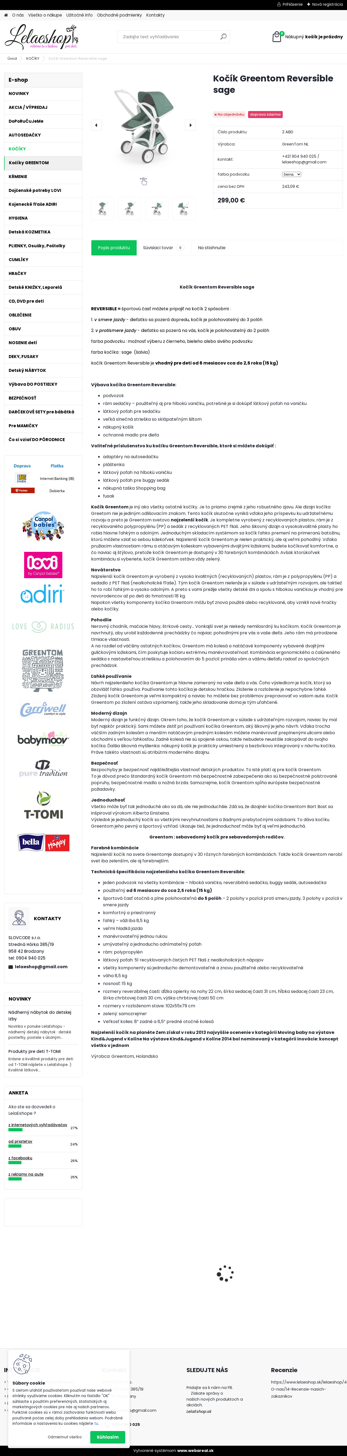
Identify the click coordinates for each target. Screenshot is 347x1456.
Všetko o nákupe (45, 15)
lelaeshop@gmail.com (41, 967)
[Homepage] (6, 15)
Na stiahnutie (212, 248)
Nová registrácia (327, 4)
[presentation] (96, 125)
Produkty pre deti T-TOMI (34, 1051)
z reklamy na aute (25, 1174)
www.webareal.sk (195, 1450)
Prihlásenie (293, 4)
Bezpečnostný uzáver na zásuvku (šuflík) (313, 1258)
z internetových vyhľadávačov (37, 1125)
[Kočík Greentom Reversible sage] (143, 125)
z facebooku (20, 1158)
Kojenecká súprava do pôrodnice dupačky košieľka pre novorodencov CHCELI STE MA (119, 1273)
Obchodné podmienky (119, 15)
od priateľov (20, 1141)
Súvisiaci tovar (164, 248)
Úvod (12, 58)
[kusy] (103, 1310)
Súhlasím (108, 1437)
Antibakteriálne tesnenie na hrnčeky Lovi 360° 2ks (185, 1270)
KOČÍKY (32, 58)
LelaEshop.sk (199, 1411)
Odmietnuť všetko (65, 1437)
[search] (223, 38)
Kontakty (155, 15)
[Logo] (41, 36)
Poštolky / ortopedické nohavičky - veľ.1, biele (246, 1284)
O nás (18, 15)
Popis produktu (114, 248)
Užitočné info (79, 15)
